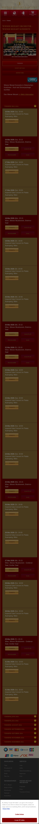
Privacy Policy (6, 809)
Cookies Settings (19, 814)
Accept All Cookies (19, 820)
